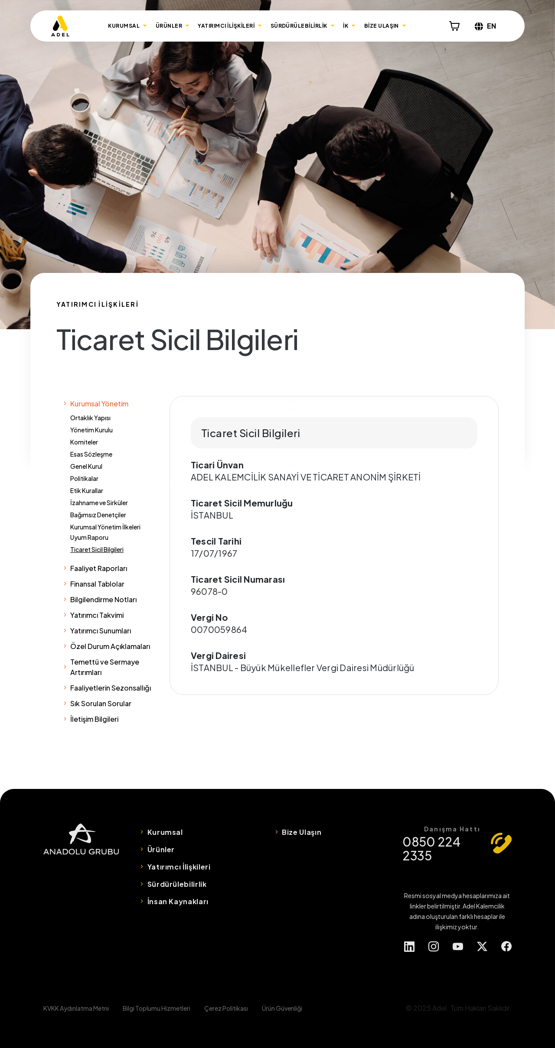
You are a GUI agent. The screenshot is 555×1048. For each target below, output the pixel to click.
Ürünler (161, 849)
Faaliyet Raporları (98, 568)
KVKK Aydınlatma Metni (76, 1008)
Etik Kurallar (86, 490)
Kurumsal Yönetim (99, 403)
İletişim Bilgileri (94, 719)
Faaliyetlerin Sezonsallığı (110, 687)
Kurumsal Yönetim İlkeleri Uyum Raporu (105, 532)
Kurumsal (165, 832)
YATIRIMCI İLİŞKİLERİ (226, 26)
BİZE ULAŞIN (381, 26)
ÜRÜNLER (169, 26)
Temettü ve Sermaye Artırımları (104, 667)
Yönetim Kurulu (91, 430)
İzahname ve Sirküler (99, 502)
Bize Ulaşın (301, 832)
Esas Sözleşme (91, 454)
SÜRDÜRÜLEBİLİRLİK (299, 26)
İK (345, 26)
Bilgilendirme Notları (103, 599)
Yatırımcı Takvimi (97, 615)
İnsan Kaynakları (178, 901)
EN (485, 25)
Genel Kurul (86, 466)
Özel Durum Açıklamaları (110, 646)
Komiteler (84, 442)
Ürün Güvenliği (282, 1008)
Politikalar (84, 478)
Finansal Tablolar (97, 583)
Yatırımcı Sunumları (100, 630)
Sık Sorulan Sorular (100, 703)
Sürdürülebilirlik (177, 884)
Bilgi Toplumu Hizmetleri (156, 1008)
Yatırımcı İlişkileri (179, 866)
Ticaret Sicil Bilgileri (97, 549)
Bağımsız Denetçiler (98, 515)
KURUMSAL (124, 26)
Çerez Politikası (226, 1008)
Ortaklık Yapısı (90, 418)
